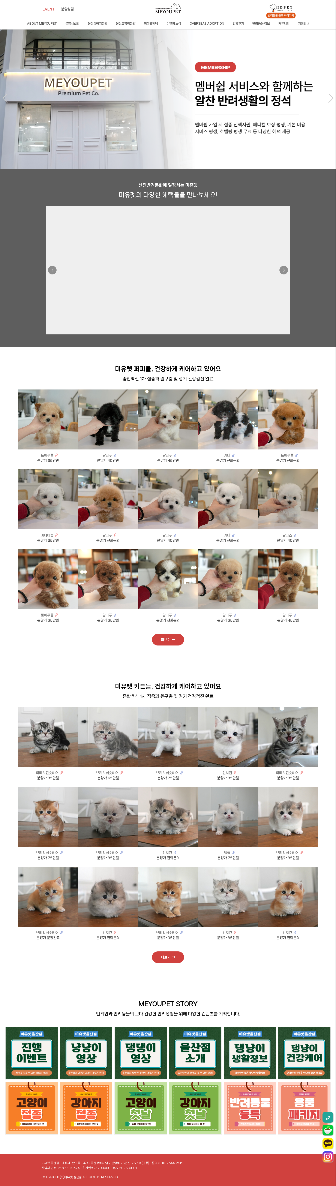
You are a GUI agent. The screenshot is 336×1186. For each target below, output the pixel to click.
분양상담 (67, 9)
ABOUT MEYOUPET (42, 23)
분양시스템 (72, 23)
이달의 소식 (173, 23)
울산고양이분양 (125, 23)
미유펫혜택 (151, 23)
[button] (5, 98)
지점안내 (303, 23)
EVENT (49, 9)
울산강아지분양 (97, 23)
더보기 (168, 640)
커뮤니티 (284, 23)
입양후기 (238, 23)
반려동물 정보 (261, 23)
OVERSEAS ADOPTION (207, 23)
